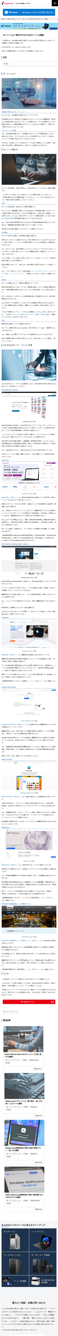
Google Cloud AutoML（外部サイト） (14, 724)
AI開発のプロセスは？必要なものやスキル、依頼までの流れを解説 (27, 314)
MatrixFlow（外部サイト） (10, 497)
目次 (7, 64)
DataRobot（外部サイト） (10, 655)
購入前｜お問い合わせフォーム (29, 1256)
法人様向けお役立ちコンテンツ (14, 19)
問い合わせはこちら (29, 1002)
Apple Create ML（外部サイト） (12, 796)
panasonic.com (27, 937)
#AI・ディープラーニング (11, 1012)
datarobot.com (27, 651)
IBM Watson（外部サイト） (11, 865)
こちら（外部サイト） (36, 681)
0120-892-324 (30, 1281)
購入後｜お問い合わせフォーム (29, 1290)
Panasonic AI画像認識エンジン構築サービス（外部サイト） (21, 940)
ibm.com (27, 861)
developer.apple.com (27, 793)
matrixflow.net (27, 493)
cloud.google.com (27, 721)
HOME (2, 19)
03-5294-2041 (30, 1240)
